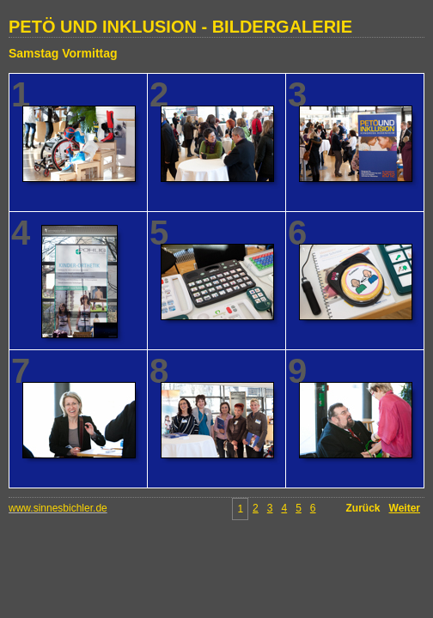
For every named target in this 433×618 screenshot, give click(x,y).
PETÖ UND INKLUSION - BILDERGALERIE (180, 26)
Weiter (404, 508)
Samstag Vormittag (63, 53)
